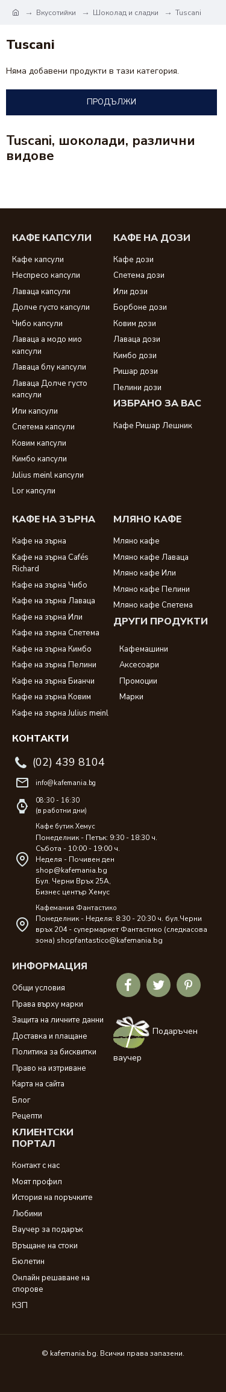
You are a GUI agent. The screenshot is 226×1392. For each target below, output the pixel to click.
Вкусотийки (56, 13)
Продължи (111, 102)
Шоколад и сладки (126, 13)
